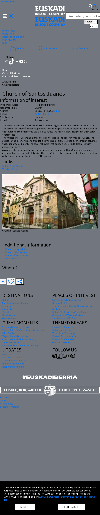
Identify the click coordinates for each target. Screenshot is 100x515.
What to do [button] (8, 33)
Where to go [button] (8, 30)
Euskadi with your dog (63, 327)
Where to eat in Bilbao (16, 252)
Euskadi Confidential (63, 339)
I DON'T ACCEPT (71, 506)
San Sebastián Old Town (64, 318)
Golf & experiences (62, 342)
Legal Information (9, 406)
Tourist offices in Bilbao (17, 255)
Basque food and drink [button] (13, 36)
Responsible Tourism (13, 366)
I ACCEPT (25, 506)
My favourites (79, 48)
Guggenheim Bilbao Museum (67, 299)
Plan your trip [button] (9, 39)
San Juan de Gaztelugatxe (15, 302)
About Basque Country (13, 360)
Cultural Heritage (11, 73)
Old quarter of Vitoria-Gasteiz (67, 315)
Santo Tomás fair (11, 342)
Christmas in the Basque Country (19, 339)
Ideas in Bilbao (12, 258)
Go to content (7, 1)
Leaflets (18, 48)
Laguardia (7, 309)
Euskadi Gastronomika (64, 336)
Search (90, 22)
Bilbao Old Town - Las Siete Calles (70, 312)
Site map (4, 397)
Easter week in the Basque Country (20, 345)
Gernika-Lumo (9, 318)
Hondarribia (8, 315)
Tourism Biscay (10, 169)
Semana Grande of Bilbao (15, 327)
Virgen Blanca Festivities (15, 336)
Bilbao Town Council (13, 166)
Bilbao (56, 110)
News (5, 354)
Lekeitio (6, 305)
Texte (95, 9)
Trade (3, 400)
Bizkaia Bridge (59, 302)
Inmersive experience (13, 363)
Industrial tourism (61, 330)
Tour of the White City (63, 333)
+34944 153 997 (43, 113)
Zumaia (6, 312)
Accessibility (6, 403)
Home (5, 70)
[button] (8, 15)
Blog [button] (4, 42)
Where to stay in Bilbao (17, 249)
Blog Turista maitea (12, 357)
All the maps (47, 48)
